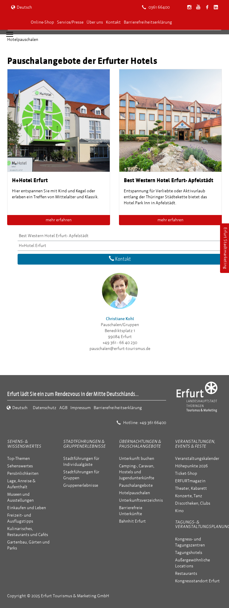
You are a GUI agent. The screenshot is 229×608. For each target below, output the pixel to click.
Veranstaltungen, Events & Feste (195, 444)
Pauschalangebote (136, 485)
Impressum (80, 407)
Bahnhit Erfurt (132, 521)
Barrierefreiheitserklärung (148, 22)
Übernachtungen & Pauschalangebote (140, 444)
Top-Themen (18, 458)
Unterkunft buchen (136, 458)
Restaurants (186, 573)
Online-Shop (42, 22)
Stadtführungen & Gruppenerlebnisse (84, 444)
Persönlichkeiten (22, 473)
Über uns (94, 22)
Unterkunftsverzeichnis (141, 500)
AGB (63, 407)
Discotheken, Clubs (192, 503)
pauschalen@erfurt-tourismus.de (119, 348)
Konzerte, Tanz (188, 495)
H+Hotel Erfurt (32, 245)
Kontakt (113, 22)
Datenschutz (44, 407)
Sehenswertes (20, 466)
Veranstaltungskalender (197, 458)
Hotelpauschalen (134, 492)
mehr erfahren (59, 219)
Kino (179, 510)
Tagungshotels (188, 552)
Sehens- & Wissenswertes (24, 444)
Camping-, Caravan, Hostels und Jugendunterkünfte (136, 471)
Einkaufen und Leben (26, 507)
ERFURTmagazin (190, 480)
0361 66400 (156, 7)
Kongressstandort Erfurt (197, 581)
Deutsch (21, 7)
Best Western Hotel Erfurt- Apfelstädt (54, 235)
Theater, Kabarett (191, 488)
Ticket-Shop (186, 473)
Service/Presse (70, 22)
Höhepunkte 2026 (191, 466)
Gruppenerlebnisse (80, 485)
